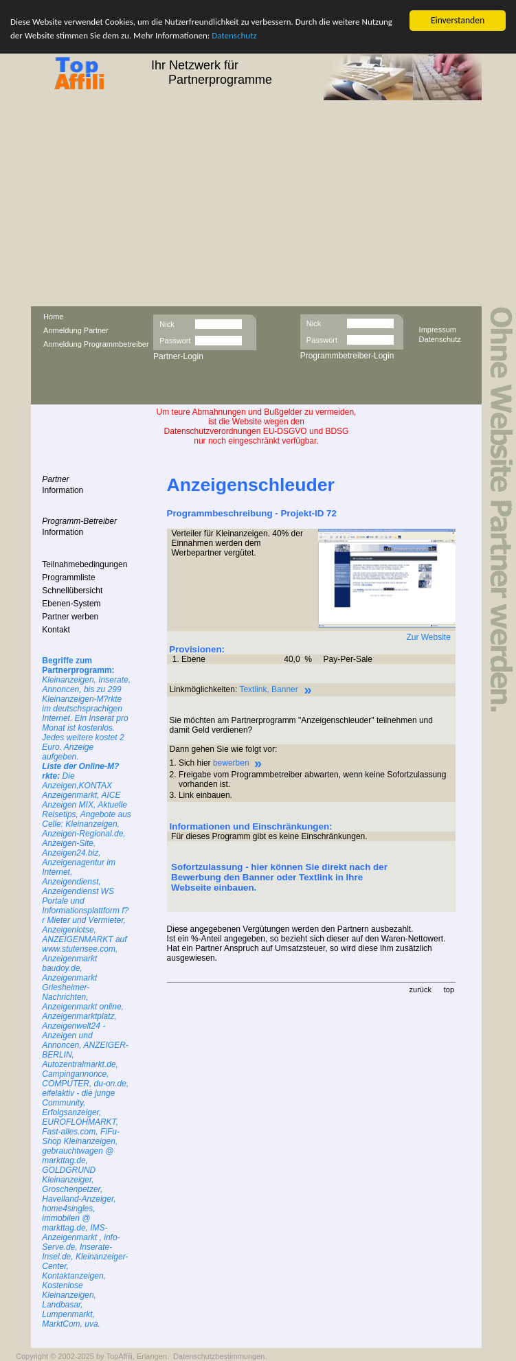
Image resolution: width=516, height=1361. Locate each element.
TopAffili (119, 1356)
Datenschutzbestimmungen (219, 1356)
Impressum (437, 329)
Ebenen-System (71, 603)
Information (62, 490)
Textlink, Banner (268, 689)
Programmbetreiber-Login (347, 356)
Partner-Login (178, 356)
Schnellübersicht (72, 590)
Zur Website (428, 637)
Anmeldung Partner (76, 330)
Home (53, 316)
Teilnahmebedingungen (84, 564)
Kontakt (56, 629)
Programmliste (68, 577)
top (449, 989)
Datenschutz (234, 35)
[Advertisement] (258, 203)
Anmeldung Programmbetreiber (95, 344)
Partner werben (70, 616)
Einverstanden (457, 20)
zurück (420, 989)
